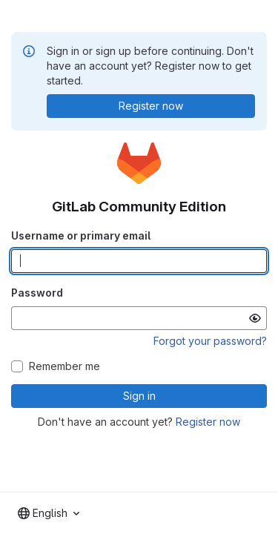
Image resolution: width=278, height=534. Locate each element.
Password (37, 292)
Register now (208, 421)
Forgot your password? (210, 340)
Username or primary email (80, 235)
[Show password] (255, 318)
